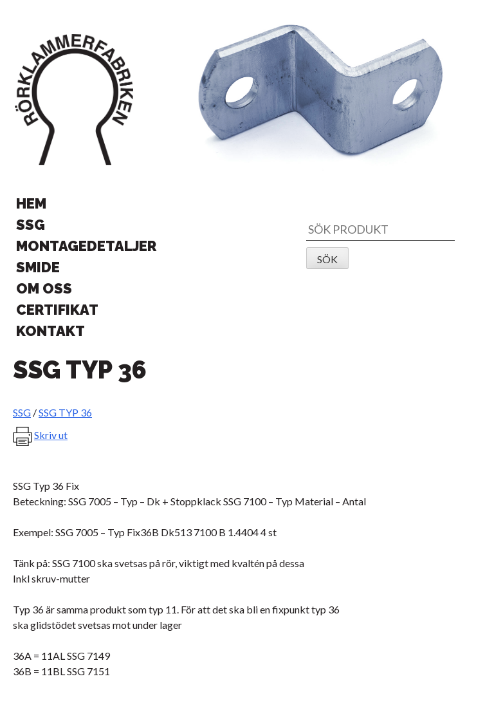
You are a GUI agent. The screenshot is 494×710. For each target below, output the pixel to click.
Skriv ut (51, 435)
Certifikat (57, 309)
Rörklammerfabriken (74, 100)
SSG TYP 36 (65, 412)
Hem (31, 203)
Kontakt (50, 330)
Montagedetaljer (86, 246)
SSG (30, 224)
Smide (38, 267)
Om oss (44, 288)
